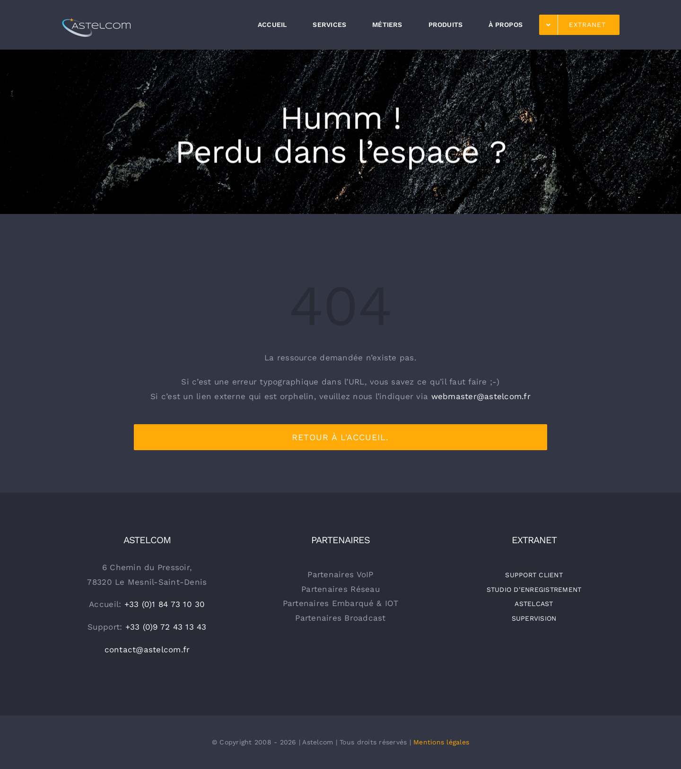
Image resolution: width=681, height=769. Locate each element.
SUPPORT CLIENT (534, 575)
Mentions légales (441, 742)
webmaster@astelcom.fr (481, 396)
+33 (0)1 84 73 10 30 (164, 604)
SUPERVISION (534, 618)
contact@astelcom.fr (147, 649)
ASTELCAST (534, 603)
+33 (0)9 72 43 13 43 (166, 627)
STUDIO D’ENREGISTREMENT (534, 589)
